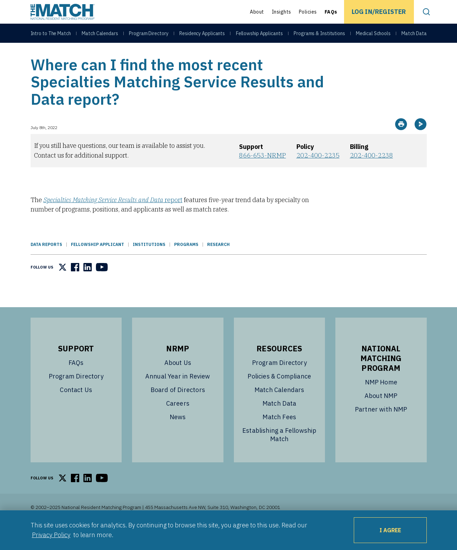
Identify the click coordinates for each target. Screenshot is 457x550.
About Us (177, 380)
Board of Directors (177, 407)
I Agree (390, 530)
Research (218, 261)
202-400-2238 (371, 173)
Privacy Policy (51, 535)
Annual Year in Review (177, 394)
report (112, 217)
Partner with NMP (381, 427)
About (257, 12)
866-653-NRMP (262, 173)
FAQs (331, 12)
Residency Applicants (202, 35)
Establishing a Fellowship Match (279, 452)
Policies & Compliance (279, 394)
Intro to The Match (51, 35)
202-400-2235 (318, 173)
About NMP (381, 413)
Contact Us (76, 407)
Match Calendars (100, 35)
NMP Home (381, 400)
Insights (281, 12)
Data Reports (46, 261)
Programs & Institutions (319, 35)
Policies (308, 12)
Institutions (149, 261)
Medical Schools (373, 35)
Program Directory (148, 35)
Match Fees (279, 434)
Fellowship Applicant (97, 261)
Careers (177, 421)
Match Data (413, 35)
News (178, 434)
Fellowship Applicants (259, 35)
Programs (186, 261)
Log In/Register (379, 12)
